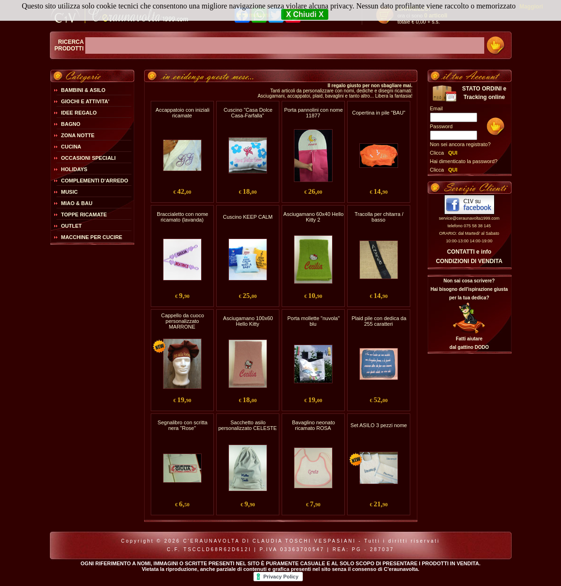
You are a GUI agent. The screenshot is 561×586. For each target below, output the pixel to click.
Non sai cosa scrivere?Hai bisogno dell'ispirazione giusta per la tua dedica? (469, 289)
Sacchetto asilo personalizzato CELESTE (247, 425)
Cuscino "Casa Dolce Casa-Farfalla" (248, 112)
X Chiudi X (305, 14)
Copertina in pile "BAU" (379, 113)
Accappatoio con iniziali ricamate (182, 112)
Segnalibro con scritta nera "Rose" (183, 425)
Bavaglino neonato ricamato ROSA (313, 425)
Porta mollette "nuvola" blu (313, 321)
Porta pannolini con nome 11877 (313, 112)
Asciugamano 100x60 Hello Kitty (248, 321)
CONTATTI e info (469, 251)
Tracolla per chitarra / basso (379, 217)
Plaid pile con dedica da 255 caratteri (378, 321)
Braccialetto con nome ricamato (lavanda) (182, 217)
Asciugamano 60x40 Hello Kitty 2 (314, 217)
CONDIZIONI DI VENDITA (469, 261)
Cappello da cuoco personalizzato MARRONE (182, 321)
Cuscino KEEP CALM (248, 217)
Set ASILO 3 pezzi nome (378, 425)
